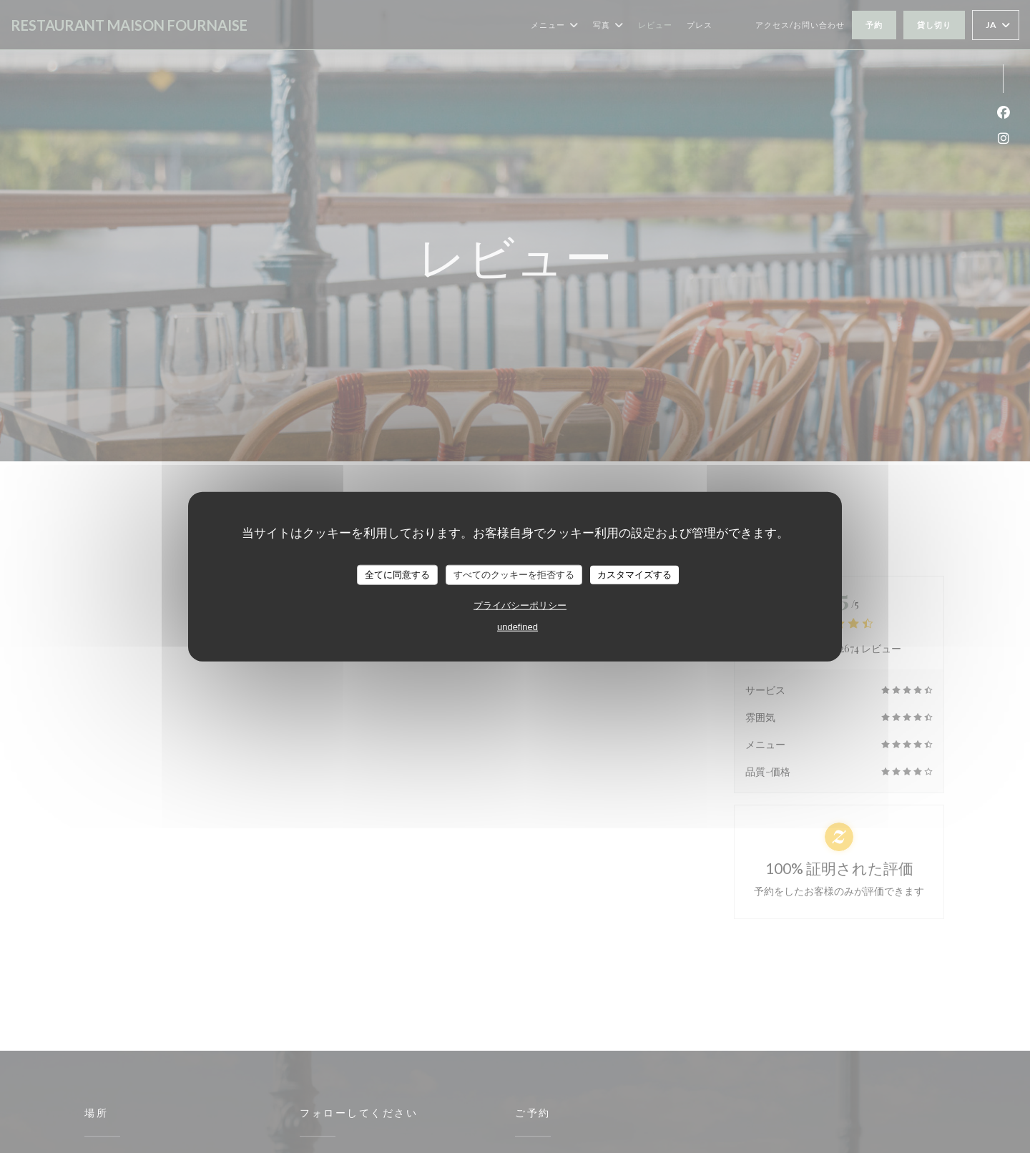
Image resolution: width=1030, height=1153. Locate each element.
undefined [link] (517, 626)
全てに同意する (397, 574)
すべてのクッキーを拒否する (513, 574)
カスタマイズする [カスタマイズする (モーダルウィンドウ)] (634, 574)
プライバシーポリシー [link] (520, 604)
